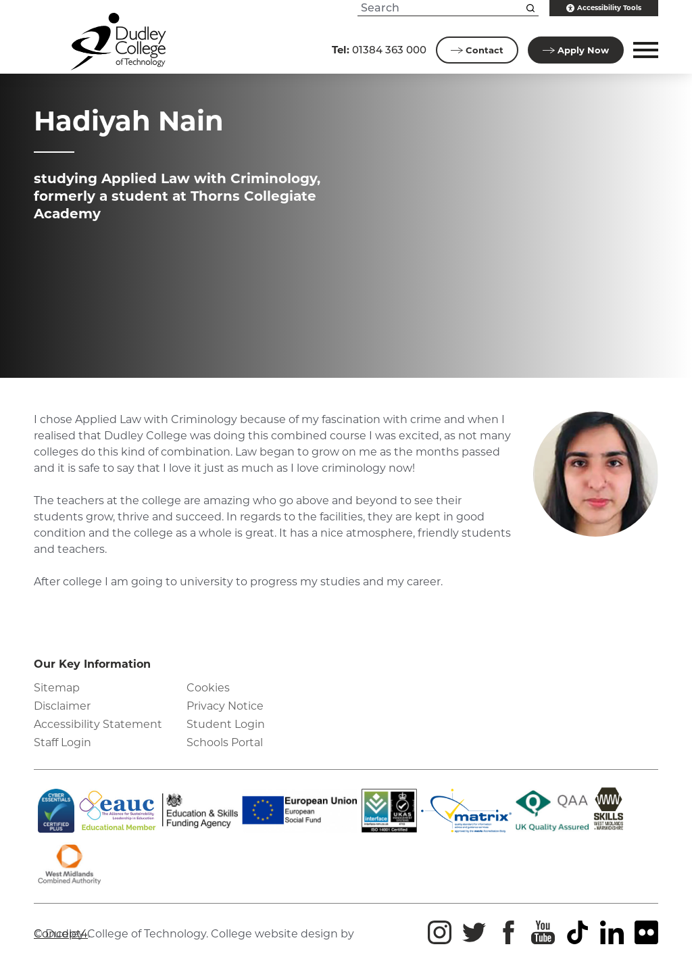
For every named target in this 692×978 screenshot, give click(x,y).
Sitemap (57, 687)
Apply (576, 50)
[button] (644, 50)
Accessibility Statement (98, 724)
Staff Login (62, 742)
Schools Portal (225, 742)
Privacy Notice (225, 706)
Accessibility (603, 8)
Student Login (226, 724)
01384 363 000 (379, 49)
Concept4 (61, 933)
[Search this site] (530, 8)
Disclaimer (62, 706)
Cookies (208, 687)
